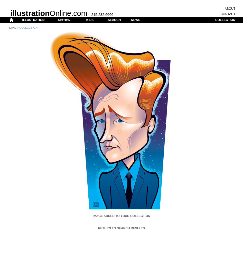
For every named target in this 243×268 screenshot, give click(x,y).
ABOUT (230, 9)
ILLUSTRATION (33, 20)
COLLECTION (225, 20)
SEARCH (114, 20)
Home (12, 27)
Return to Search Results (121, 228)
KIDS (90, 20)
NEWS (135, 20)
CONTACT (228, 14)
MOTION (64, 20)
